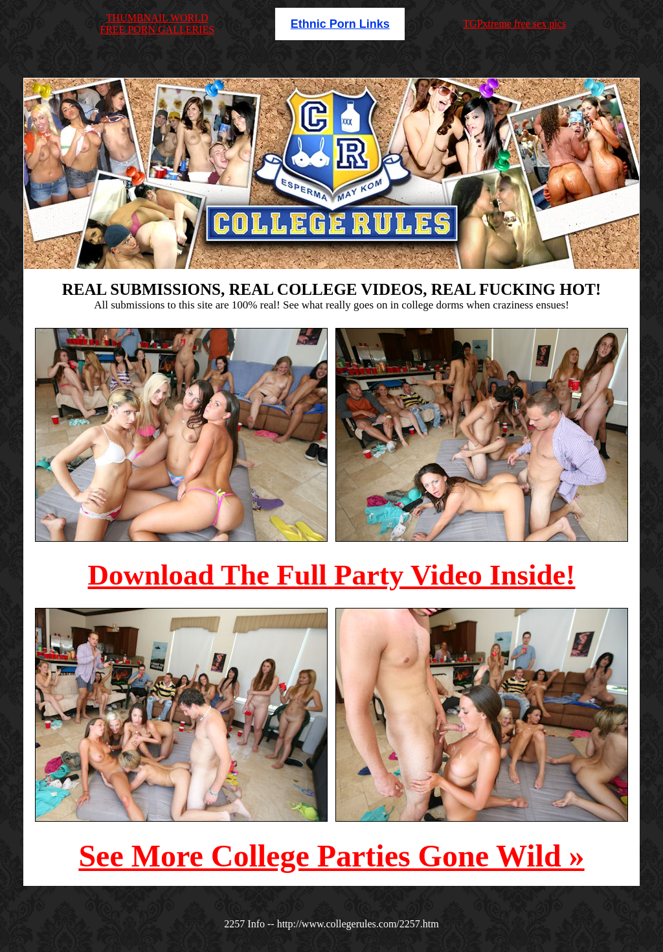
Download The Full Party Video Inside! (331, 575)
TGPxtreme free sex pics (514, 23)
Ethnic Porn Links (340, 23)
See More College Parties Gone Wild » (331, 856)
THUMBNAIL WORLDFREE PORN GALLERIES (157, 23)
